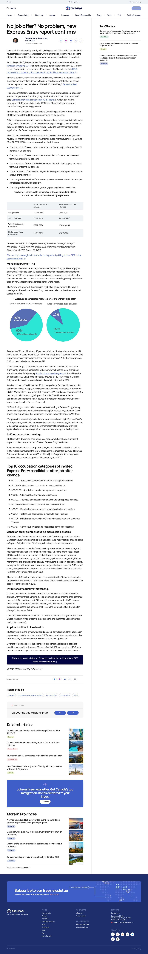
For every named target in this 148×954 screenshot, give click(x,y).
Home (9, 15)
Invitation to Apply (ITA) (19, 65)
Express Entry (23, 15)
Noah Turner (42, 38)
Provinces (65, 15)
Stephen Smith (31, 38)
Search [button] (13, 8)
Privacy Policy (136, 949)
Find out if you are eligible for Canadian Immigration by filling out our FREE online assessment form (45, 660)
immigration (65, 695)
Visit (119, 15)
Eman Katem (30, 40)
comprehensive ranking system (30, 695)
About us (79, 913)
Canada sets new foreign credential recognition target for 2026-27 (119, 44)
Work (109, 15)
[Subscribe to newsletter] (45, 794)
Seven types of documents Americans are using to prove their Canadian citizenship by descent (120, 32)
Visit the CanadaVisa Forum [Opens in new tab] (122, 923)
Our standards (81, 916)
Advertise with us (82, 927)
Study (99, 15)
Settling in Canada (134, 15)
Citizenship (39, 15)
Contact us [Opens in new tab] (115, 913)
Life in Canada (46, 936)
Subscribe (135, 8)
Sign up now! (54, 894)
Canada (52, 15)
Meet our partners (82, 924)
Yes (60, 713)
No (73, 713)
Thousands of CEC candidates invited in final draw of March (34, 755)
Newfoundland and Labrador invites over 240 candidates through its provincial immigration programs (118, 57)
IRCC (76, 695)
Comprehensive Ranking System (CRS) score (34, 99)
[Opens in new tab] (135, 2)
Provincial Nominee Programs (51, 373)
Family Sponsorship (83, 15)
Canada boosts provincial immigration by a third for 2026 (33, 857)
